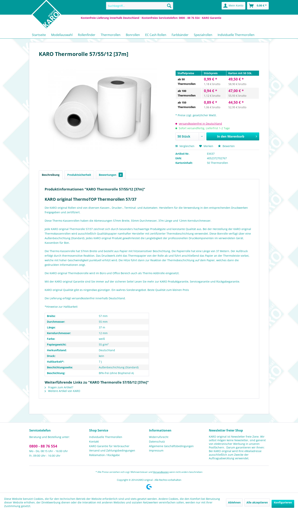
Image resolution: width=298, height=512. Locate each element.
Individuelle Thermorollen (105, 437)
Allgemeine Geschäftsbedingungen (171, 446)
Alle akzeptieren (257, 502)
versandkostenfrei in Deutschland (200, 123)
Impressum (156, 450)
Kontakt (94, 441)
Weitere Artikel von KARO (62, 391)
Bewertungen (111, 175)
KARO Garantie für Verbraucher (109, 446)
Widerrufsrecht (158, 437)
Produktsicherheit (79, 175)
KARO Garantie (211, 18)
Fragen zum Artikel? (59, 387)
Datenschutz (157, 441)
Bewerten (226, 146)
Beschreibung (50, 175)
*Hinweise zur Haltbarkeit (61, 306)
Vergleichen (184, 146)
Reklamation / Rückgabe (104, 455)
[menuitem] (139, 6)
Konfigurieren (283, 502)
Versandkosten (161, 472)
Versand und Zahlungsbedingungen (112, 450)
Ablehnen (234, 502)
